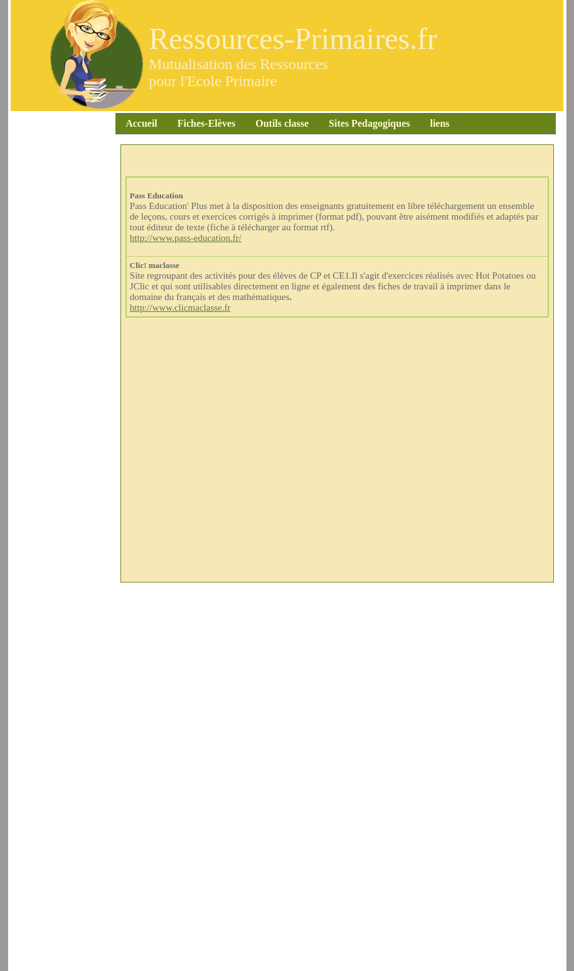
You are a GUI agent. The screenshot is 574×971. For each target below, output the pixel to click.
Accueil (130, 123)
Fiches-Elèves (183, 123)
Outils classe (260, 123)
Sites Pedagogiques (334, 123)
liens (435, 123)
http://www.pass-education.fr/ (186, 238)
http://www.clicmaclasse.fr (180, 308)
